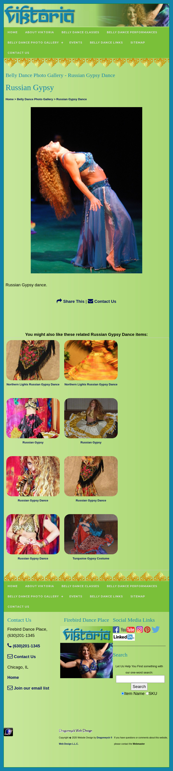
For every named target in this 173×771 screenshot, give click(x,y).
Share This (70, 301)
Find (140, 666)
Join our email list (28, 688)
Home (13, 677)
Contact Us (102, 301)
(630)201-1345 (23, 646)
